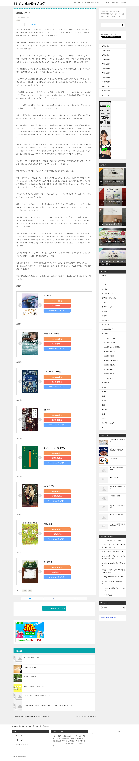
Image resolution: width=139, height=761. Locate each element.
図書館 (24, 590)
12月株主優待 (106, 95)
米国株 (104, 400)
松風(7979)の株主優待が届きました (113, 551)
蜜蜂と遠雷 (48, 524)
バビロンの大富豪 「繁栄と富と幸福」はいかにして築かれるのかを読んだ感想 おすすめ (48, 705)
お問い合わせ (18, 735)
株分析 (104, 387)
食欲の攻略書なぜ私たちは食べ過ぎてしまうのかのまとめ (117, 449)
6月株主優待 (106, 68)
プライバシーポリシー (21, 744)
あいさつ (105, 280)
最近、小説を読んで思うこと (31, 657)
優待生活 (105, 315)
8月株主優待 (106, 77)
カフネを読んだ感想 (115, 495)
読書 (18, 20)
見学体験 (105, 409)
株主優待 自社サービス (111, 360)
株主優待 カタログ (109, 338)
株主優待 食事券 (109, 374)
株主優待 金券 (108, 369)
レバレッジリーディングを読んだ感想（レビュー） (37, 695)
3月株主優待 (106, 55)
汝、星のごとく (50, 295)
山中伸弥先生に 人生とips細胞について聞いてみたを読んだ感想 (31, 716)
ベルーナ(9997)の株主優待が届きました (112, 224)
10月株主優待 (106, 86)
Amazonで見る (57, 301)
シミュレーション (107, 293)
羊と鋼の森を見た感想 (30, 676)
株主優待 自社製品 (109, 365)
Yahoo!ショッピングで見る (57, 310)
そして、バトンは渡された (54, 448)
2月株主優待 (106, 50)
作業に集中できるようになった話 (117, 506)
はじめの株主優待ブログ (29, 3)
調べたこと (105, 418)
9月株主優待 (106, 82)
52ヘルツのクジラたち (52, 372)
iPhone (104, 275)
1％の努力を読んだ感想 (30, 667)
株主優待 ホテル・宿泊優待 (112, 347)
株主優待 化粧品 (109, 356)
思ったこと (105, 324)
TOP (23, 726)
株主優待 (105, 333)
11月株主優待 (106, 90)
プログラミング (107, 307)
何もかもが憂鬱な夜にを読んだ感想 (117, 468)
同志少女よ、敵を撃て (52, 334)
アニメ (104, 284)
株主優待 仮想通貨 (109, 351)
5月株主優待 (106, 64)
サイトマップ (18, 740)
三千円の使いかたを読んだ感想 (117, 440)
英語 (103, 405)
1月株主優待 (106, 46)
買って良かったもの (108, 423)
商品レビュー (106, 320)
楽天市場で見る (57, 305)
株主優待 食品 (108, 378)
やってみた (105, 311)
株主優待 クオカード (110, 342)
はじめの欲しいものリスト (109, 617)
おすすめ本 (105, 289)
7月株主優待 (106, 73)
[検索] (113, 25)
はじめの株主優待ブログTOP (55, 608)
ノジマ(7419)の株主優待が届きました (113, 577)
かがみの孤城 (49, 486)
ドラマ (104, 302)
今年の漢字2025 (114, 458)
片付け (104, 391)
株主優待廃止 (106, 382)
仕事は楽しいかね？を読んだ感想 (85, 716)
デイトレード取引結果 (109, 298)
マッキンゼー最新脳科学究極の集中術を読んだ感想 (117, 524)
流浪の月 (47, 410)
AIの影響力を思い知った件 (116, 514)
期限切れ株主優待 (107, 329)
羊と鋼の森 (48, 562)
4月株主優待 (106, 59)
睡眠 (103, 396)
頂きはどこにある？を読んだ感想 (117, 487)
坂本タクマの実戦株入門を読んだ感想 (34, 686)
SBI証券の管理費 (114, 477)
